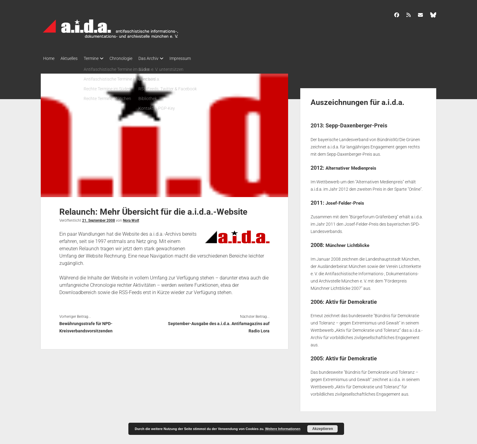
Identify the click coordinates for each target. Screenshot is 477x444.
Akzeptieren (322, 429)
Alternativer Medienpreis (356, 166)
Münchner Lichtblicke (352, 243)
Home (48, 58)
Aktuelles (72, 58)
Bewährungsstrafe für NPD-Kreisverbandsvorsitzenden (86, 325)
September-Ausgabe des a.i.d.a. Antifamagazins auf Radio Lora (219, 325)
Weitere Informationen (282, 429)
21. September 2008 (98, 219)
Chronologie (130, 58)
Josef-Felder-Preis (349, 200)
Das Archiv (161, 58)
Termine (97, 58)
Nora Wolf (131, 219)
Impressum (195, 58)
